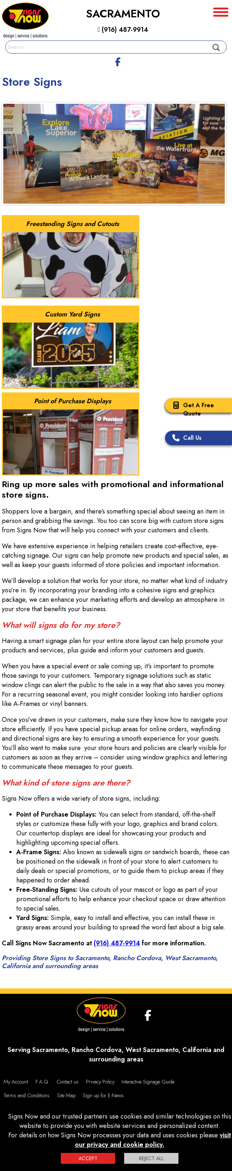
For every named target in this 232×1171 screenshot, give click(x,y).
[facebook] (118, 61)
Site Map (66, 1095)
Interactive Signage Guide (148, 1081)
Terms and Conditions (27, 1095)
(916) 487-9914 (123, 29)
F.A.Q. (42, 1081)
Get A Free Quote (191, 409)
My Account (16, 1081)
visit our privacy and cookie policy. (153, 1139)
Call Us (185, 438)
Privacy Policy (100, 1081)
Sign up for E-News (103, 1095)
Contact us (67, 1081)
